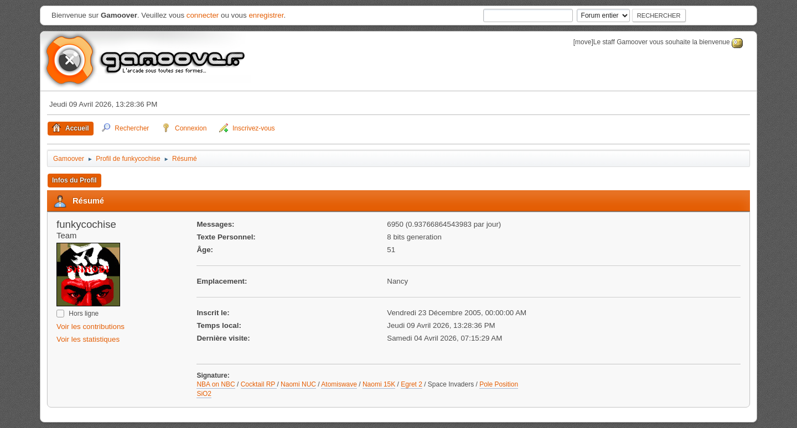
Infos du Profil (74, 180)
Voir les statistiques (88, 339)
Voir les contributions (90, 326)
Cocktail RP (259, 384)
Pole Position (498, 384)
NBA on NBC (215, 384)
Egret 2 (411, 384)
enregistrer (266, 15)
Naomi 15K (379, 384)
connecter (203, 15)
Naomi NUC (298, 384)
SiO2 (203, 394)
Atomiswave (339, 384)
